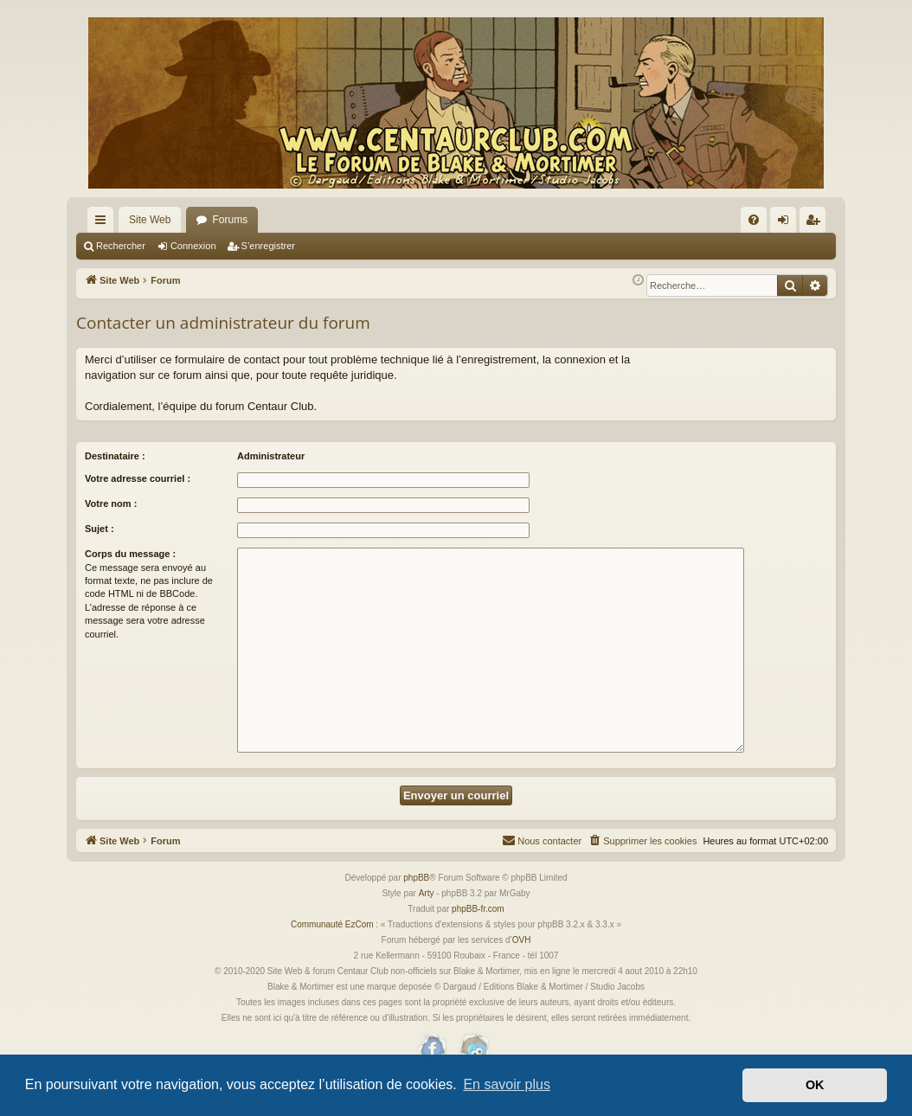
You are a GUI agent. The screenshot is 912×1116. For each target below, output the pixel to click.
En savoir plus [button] (506, 1084)
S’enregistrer (268, 246)
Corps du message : (130, 553)
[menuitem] (754, 220)
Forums (229, 220)
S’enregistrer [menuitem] (816, 223)
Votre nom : (111, 503)
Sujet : (99, 528)
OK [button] (815, 1085)
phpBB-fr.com (478, 909)
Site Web (149, 220)
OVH (521, 940)
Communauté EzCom (332, 924)
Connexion (193, 246)
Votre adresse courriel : (137, 478)
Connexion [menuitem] (787, 223)
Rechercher (120, 246)
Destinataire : (115, 456)
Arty (426, 893)
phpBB (416, 877)
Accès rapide (103, 223)
